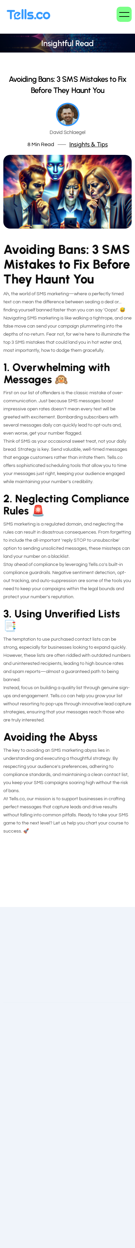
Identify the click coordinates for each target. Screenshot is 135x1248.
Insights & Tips (88, 144)
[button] (124, 14)
